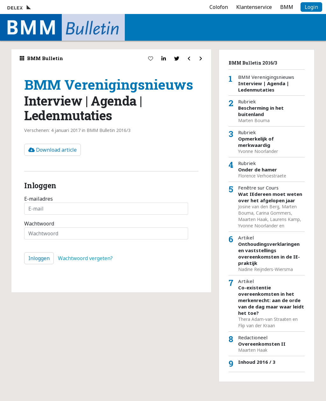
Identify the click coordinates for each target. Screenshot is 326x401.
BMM (286, 6)
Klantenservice (254, 6)
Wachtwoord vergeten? (85, 258)
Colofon (218, 6)
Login (311, 6)
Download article (52, 149)
